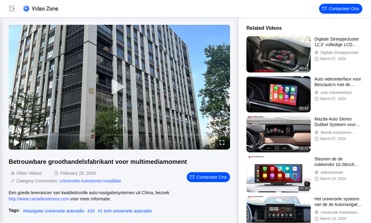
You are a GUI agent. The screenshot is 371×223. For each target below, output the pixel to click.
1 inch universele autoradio (126, 210)
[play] (119, 87)
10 (92, 210)
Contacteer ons (340, 8)
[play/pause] (17, 142)
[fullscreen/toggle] (222, 142)
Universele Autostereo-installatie (90, 180)
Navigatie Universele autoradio (54, 210)
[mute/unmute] (29, 142)
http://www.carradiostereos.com (39, 198)
